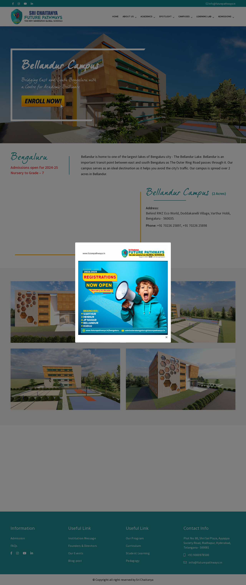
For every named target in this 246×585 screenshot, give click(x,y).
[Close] (166, 337)
